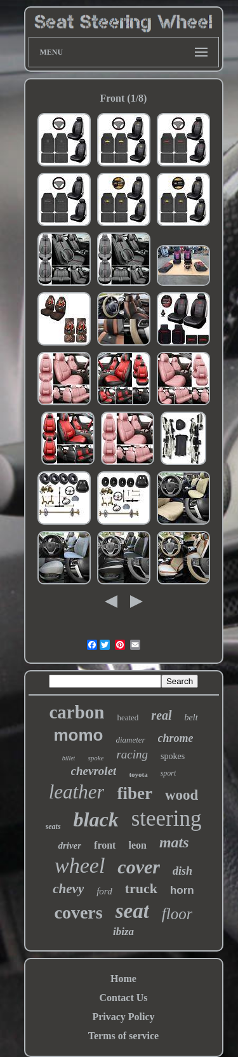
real (161, 715)
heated (127, 717)
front (105, 845)
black (96, 819)
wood (181, 795)
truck (141, 888)
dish (182, 871)
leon (137, 845)
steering (166, 818)
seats (53, 826)
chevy (68, 888)
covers (79, 912)
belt (191, 717)
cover (138, 866)
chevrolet (94, 771)
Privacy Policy (123, 1016)
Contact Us (124, 997)
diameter (130, 739)
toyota (138, 774)
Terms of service (123, 1035)
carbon (76, 712)
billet (69, 758)
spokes (173, 756)
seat (132, 910)
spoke (95, 758)
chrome (176, 738)
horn (182, 890)
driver (69, 845)
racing (132, 754)
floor (177, 913)
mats (174, 842)
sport (168, 773)
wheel (80, 865)
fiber (134, 793)
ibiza (123, 932)
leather (77, 792)
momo (78, 734)
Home (123, 978)
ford (104, 891)
